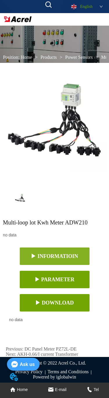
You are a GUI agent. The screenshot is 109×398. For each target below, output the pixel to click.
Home (26, 57)
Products (48, 57)
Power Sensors (79, 57)
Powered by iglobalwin (54, 376)
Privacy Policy (28, 371)
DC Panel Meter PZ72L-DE (50, 348)
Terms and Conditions (68, 371)
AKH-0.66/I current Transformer (47, 354)
